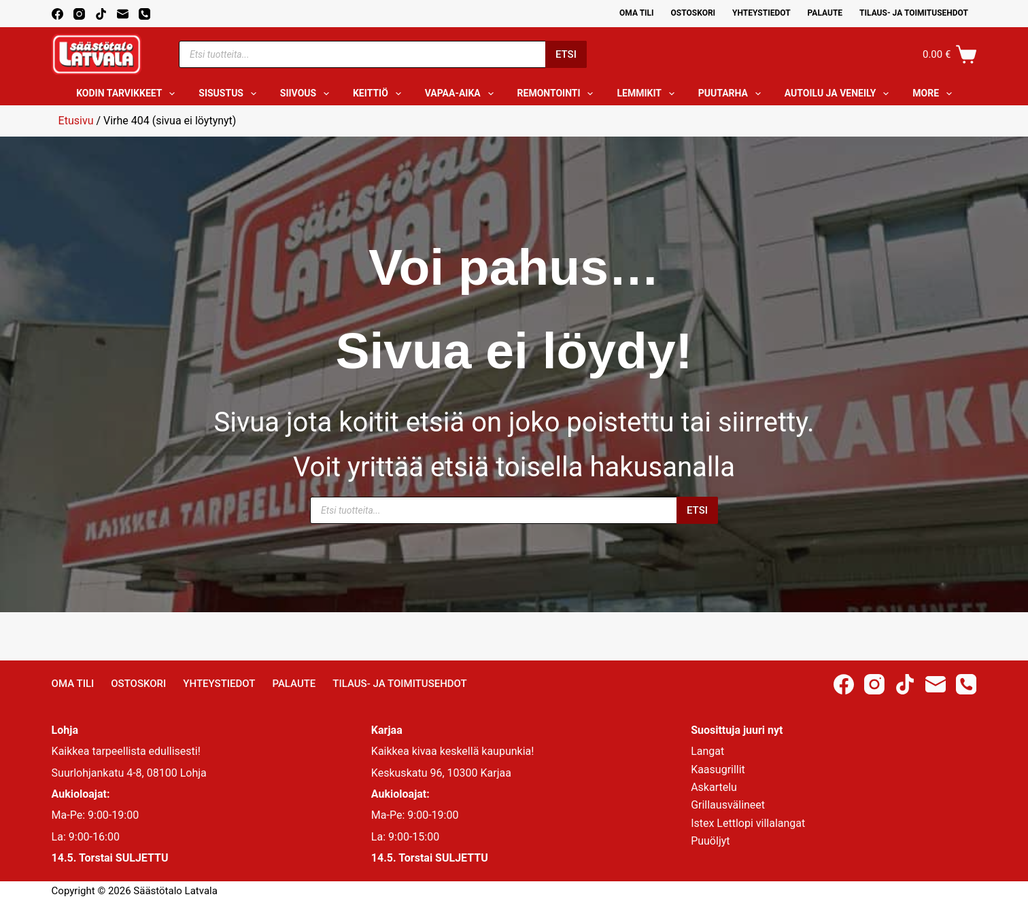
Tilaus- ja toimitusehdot (913, 13)
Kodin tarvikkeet (128, 94)
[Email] (122, 14)
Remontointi (558, 94)
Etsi (566, 54)
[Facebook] (57, 14)
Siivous (307, 94)
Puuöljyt (710, 840)
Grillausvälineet (728, 804)
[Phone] (144, 14)
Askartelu (714, 787)
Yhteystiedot (761, 13)
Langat (707, 751)
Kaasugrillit (718, 769)
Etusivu (76, 120)
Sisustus (230, 94)
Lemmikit (648, 94)
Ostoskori (693, 13)
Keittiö (380, 94)
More (934, 94)
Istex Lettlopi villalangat (748, 823)
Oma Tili (636, 13)
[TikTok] (101, 14)
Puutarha (732, 94)
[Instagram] (79, 14)
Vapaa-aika (462, 94)
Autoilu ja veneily (839, 94)
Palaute (825, 13)
